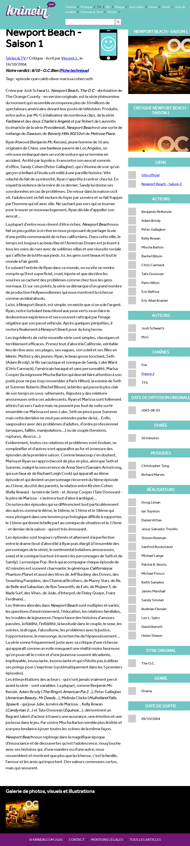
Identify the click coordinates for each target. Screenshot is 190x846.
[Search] (90, 22)
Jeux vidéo (136, 7)
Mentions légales (107, 839)
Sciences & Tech (91, 12)
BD (108, 7)
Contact (77, 839)
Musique (86, 7)
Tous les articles (145, 839)
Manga (119, 7)
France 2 (147, 373)
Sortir (166, 7)
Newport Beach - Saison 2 (161, 184)
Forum (111, 12)
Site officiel (150, 175)
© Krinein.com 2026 (45, 839)
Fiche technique (73, 70)
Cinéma (70, 7)
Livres (153, 7)
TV (99, 7)
